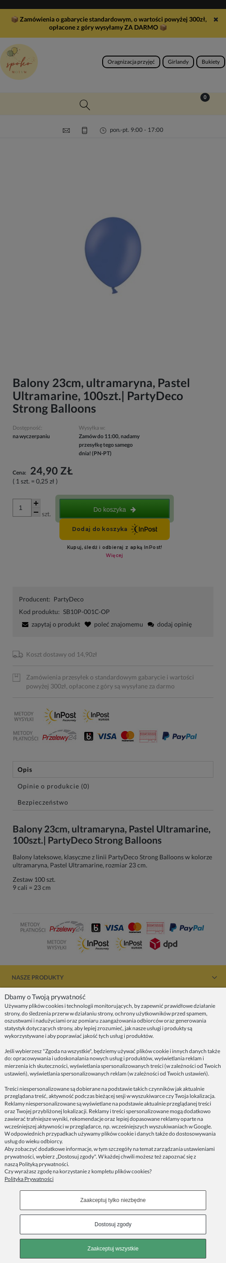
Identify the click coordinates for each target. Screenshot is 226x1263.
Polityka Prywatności (29, 1179)
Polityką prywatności (43, 1164)
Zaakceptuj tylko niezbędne (112, 1200)
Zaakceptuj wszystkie (112, 1249)
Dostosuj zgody (113, 1224)
